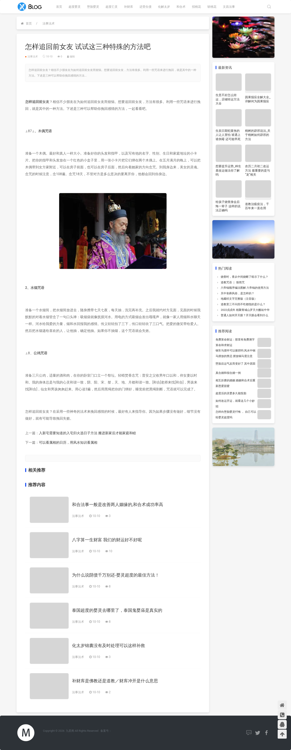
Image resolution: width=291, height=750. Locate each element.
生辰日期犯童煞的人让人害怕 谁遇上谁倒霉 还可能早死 (228, 135)
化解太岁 (164, 6)
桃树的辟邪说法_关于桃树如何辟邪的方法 (257, 135)
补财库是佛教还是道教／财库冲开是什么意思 (115, 680)
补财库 (128, 6)
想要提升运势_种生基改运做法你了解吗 (228, 170)
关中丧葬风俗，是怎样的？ (237, 293)
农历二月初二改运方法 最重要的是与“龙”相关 (257, 170)
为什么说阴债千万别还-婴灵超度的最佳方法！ (115, 575)
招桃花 (196, 6)
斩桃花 (211, 6)
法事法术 (49, 23)
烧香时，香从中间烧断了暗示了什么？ (244, 276)
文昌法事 (229, 6)
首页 (59, 6)
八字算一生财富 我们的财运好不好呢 (107, 539)
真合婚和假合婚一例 (228, 372)
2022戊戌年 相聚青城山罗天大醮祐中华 (245, 309)
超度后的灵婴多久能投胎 (231, 393)
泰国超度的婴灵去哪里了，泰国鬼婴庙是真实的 (117, 610)
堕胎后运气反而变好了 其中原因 (235, 363)
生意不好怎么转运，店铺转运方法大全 (228, 99)
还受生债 (145, 6)
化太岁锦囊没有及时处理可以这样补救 (108, 645)
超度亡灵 (112, 6)
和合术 (180, 6)
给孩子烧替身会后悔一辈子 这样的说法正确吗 (228, 206)
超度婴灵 (75, 6)
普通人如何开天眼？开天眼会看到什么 (244, 315)
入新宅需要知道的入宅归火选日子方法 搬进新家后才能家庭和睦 (87, 433)
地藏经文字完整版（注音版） (239, 298)
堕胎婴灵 (93, 6)
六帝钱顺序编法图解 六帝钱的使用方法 (245, 287)
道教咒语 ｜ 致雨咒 (232, 282)
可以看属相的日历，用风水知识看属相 (68, 442)
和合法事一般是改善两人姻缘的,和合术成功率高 (117, 504)
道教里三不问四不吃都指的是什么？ (243, 304)
